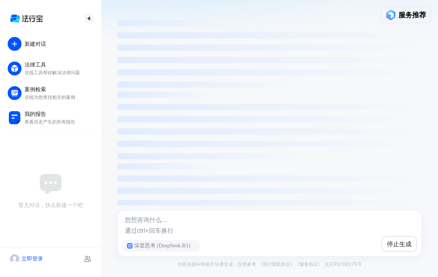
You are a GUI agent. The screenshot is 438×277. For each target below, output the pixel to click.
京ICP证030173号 (342, 264)
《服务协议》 (308, 264)
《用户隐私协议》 (276, 264)
